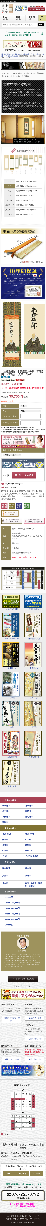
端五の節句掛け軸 (11, 626)
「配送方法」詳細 (34, 1018)
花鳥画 (28, 845)
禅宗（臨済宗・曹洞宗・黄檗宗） (33, 884)
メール (37, 1173)
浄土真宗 (6, 868)
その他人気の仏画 (12, 56)
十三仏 (33, 714)
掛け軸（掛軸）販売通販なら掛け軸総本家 (15, 54)
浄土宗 (28, 868)
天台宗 (5, 883)
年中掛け (6, 811)
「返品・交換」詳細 (34, 1059)
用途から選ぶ (10, 800)
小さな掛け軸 (33, 744)
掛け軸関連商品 (33, 626)
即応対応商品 (33, 602)
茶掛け (5, 822)
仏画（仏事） (7, 834)
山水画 (11, 685)
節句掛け (29, 817)
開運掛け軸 (11, 655)
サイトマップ (35, 1219)
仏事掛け (6, 806)
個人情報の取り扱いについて (27, 1216)
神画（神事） (30, 834)
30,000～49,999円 (12, 914)
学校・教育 (11, 773)
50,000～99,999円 (12, 919)
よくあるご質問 (11, 602)
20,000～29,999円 (12, 908)
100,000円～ (10, 925)
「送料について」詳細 (11, 1059)
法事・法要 (33, 685)
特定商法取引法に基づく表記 (17, 1219)
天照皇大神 (33, 655)
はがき (23, 1173)
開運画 (5, 839)
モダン (5, 856)
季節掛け (29, 811)
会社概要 (10, 1216)
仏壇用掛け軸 (11, 744)
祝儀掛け (6, 817)
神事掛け (29, 806)
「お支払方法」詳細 (34, 1039)
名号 (11, 714)
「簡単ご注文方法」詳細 (11, 1019)
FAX (10, 1173)
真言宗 (5, 876)
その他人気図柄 (31, 856)
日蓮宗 (28, 876)
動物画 (5, 850)
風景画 (5, 845)
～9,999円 (9, 897)
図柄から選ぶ (10, 828)
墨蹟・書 (29, 850)
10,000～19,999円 (12, 903)
